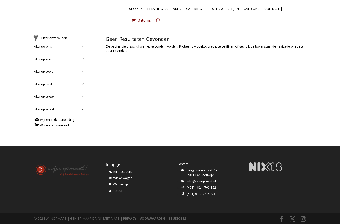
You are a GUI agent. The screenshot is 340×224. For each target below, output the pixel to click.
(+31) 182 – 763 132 (198, 187)
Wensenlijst (119, 184)
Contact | (273, 9)
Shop (133, 9)
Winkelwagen (120, 178)
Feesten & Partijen (223, 9)
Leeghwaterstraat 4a (199, 170)
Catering (194, 9)
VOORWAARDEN (152, 218)
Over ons (252, 9)
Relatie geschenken (164, 9)
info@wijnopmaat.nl (198, 181)
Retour (115, 190)
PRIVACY (129, 218)
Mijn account (120, 171)
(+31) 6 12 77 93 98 (198, 194)
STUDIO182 (177, 218)
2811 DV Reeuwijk (200, 175)
